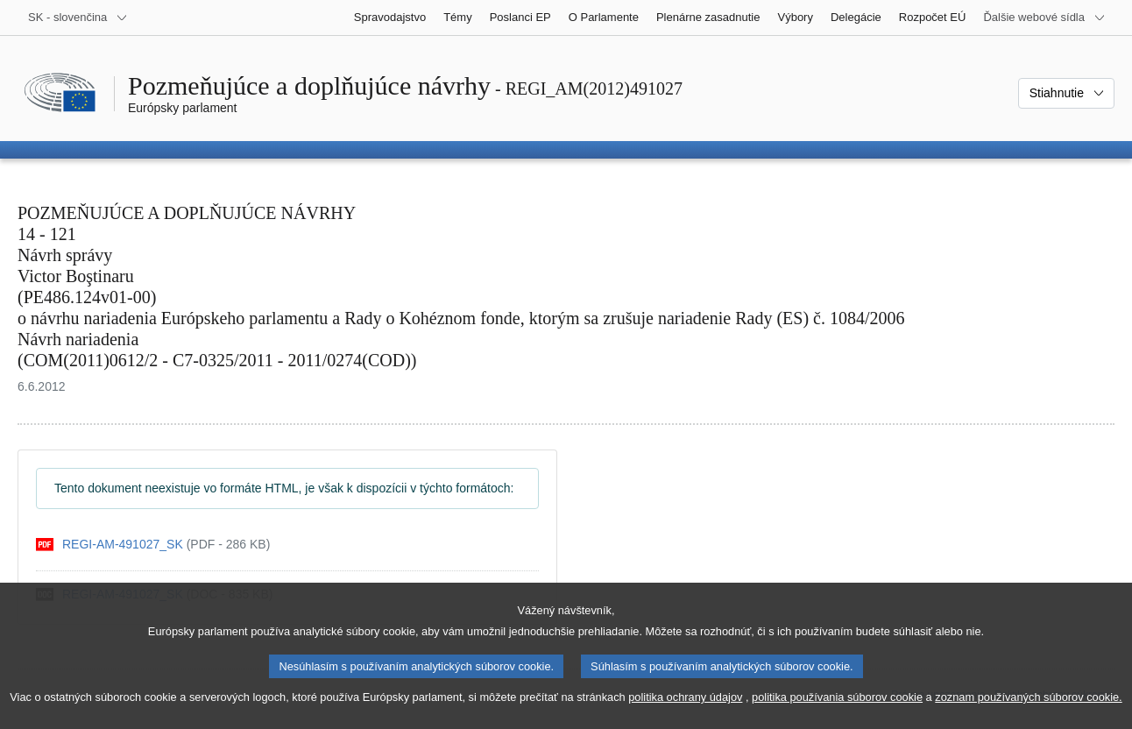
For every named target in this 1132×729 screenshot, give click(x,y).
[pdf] (153, 544)
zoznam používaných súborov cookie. (1028, 711)
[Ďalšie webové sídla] (1044, 17)
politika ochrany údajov (685, 711)
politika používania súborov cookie (837, 711)
